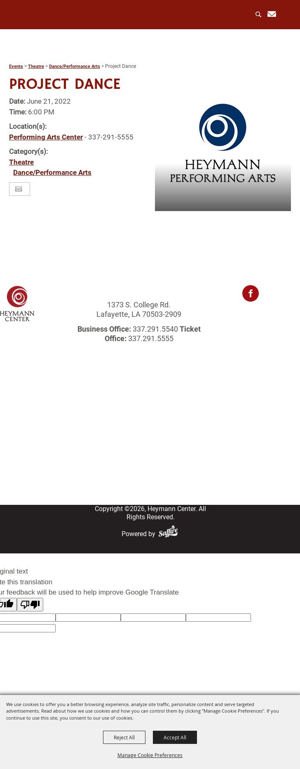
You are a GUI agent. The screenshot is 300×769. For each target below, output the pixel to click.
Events (16, 66)
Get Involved (150, 442)
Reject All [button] (124, 737)
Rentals (150, 421)
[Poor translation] (30, 604)
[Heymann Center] (41, 14)
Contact (150, 463)
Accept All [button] (175, 737)
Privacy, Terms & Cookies (150, 483)
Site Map (150, 473)
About (150, 401)
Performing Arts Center (46, 137)
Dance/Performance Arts (74, 66)
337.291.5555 (150, 338)
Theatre (36, 66)
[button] (223, 143)
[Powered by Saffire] (169, 534)
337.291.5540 (155, 329)
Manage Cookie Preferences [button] (150, 755)
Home (150, 391)
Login (150, 452)
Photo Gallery (150, 432)
